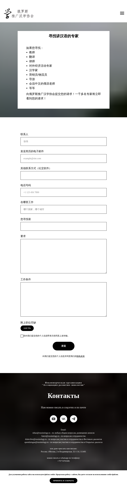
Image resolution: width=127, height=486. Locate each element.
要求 (23, 236)
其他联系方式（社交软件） (36, 168)
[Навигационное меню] (122, 13)
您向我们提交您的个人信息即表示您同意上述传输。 (45, 336)
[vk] (63, 418)
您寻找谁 (26, 219)
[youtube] (53, 418)
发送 (63, 346)
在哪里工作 (27, 202)
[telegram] (73, 418)
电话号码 (26, 185)
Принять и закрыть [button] (63, 481)
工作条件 (26, 279)
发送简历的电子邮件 (32, 151)
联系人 (24, 134)
